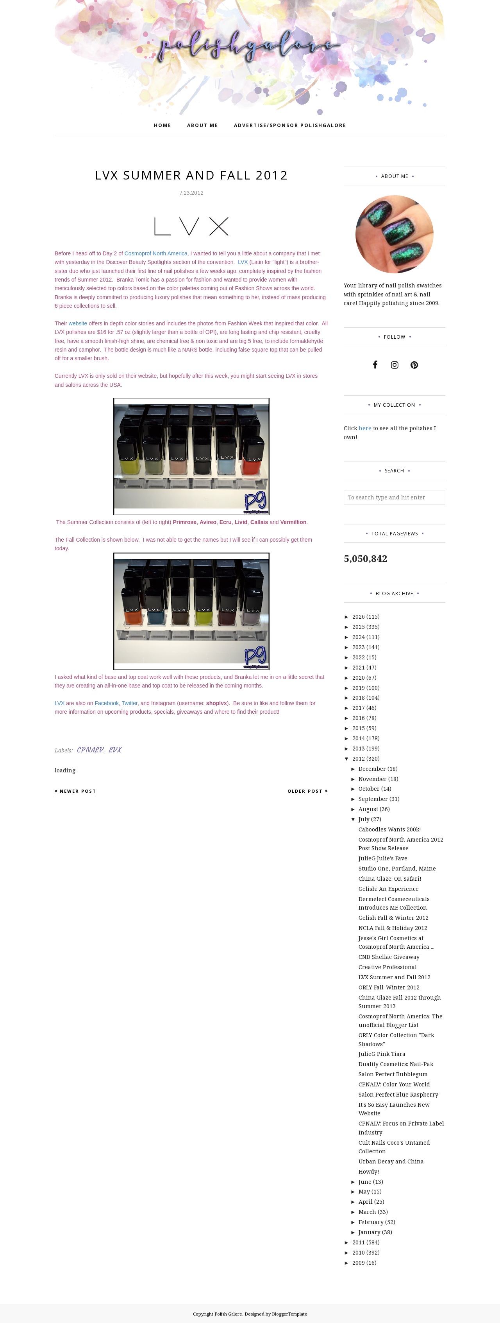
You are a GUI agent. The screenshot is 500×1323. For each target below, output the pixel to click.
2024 (358, 637)
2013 (358, 748)
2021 (358, 667)
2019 (358, 687)
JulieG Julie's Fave (383, 858)
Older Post (305, 791)
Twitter (130, 703)
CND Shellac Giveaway (389, 956)
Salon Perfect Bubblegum (393, 1074)
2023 (358, 647)
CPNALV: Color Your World (394, 1084)
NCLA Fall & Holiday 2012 (393, 928)
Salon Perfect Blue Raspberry (398, 1094)
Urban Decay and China (391, 1161)
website (79, 323)
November (373, 779)
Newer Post (78, 791)
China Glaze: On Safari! (390, 878)
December (372, 768)
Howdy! (369, 1171)
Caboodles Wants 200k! (390, 829)
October (369, 788)
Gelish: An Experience (389, 888)
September (373, 798)
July (364, 819)
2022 (358, 657)
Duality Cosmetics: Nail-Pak (396, 1064)
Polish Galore (228, 1314)
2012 (358, 758)
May (364, 1191)
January (369, 1232)
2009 (358, 1262)
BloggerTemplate (289, 1314)
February (371, 1222)
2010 (358, 1252)
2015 (358, 728)
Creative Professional (388, 967)
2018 (358, 697)
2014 (358, 738)
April (366, 1201)
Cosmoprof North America (156, 253)
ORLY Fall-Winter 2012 (389, 987)
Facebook (107, 703)
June (365, 1181)
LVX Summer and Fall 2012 (394, 977)
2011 (358, 1242)
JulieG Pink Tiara (382, 1053)
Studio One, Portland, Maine (397, 868)
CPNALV (90, 750)
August (368, 809)
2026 (358, 616)
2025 (358, 626)
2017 (358, 707)
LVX (243, 262)
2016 (358, 718)
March (367, 1211)
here (365, 428)
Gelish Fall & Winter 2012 (394, 917)
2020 (358, 677)
